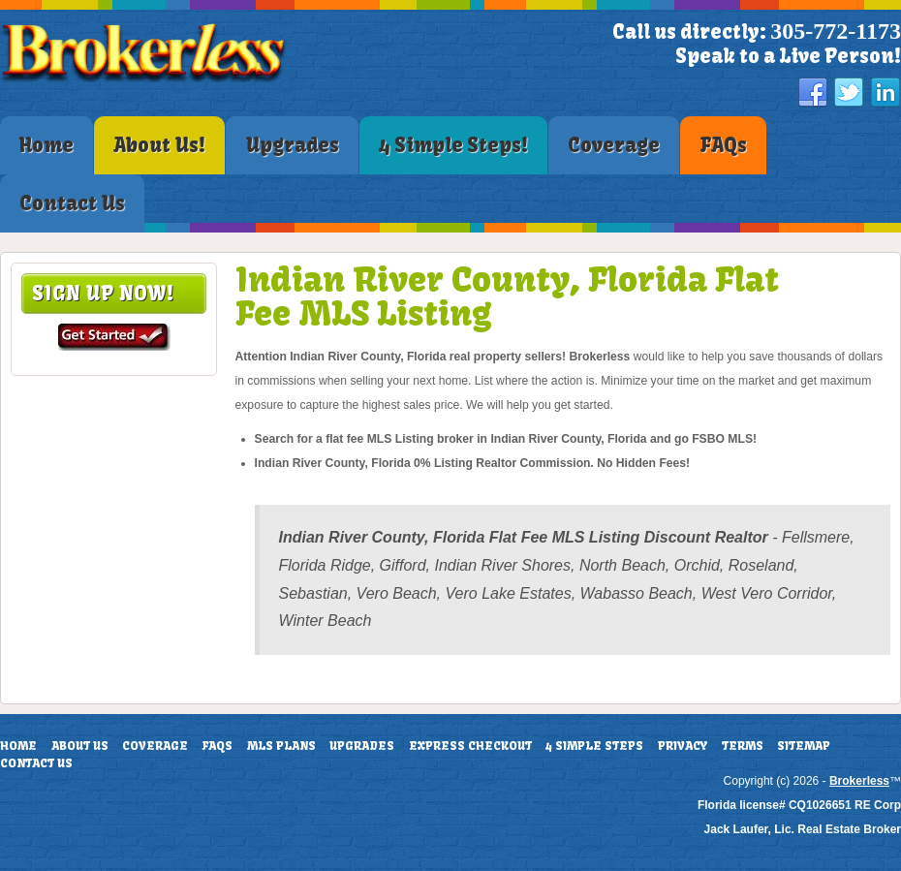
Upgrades (361, 746)
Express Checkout (470, 746)
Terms (742, 746)
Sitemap (803, 746)
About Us (80, 746)
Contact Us (36, 763)
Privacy (682, 746)
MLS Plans (281, 746)
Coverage (155, 746)
